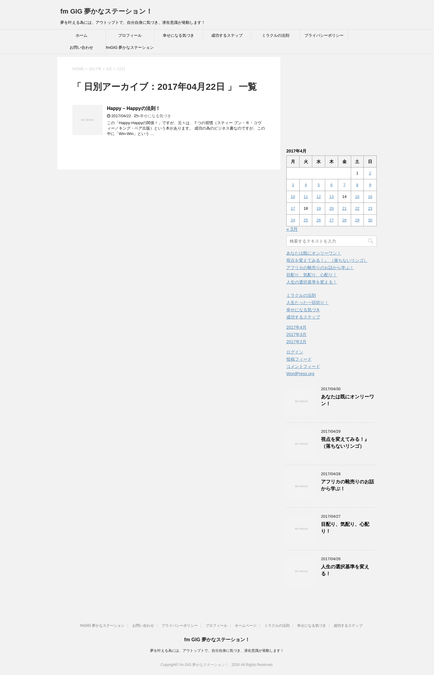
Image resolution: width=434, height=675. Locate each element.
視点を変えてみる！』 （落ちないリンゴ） (327, 260)
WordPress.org (300, 373)
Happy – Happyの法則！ (133, 108)
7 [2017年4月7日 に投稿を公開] (344, 185)
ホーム (81, 35)
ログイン (294, 352)
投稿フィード (299, 359)
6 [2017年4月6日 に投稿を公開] (331, 185)
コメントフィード (303, 366)
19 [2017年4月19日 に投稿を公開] (318, 208)
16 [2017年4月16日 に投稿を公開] (370, 196)
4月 (109, 69)
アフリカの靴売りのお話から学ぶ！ (320, 267)
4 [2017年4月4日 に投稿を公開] (306, 185)
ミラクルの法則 (275, 35)
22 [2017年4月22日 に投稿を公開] (357, 208)
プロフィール (130, 35)
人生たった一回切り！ (307, 302)
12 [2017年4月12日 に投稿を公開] (318, 196)
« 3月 (292, 229)
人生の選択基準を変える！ (311, 282)
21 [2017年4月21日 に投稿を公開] (344, 208)
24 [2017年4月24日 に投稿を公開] (293, 220)
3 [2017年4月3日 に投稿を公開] (293, 185)
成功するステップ (227, 35)
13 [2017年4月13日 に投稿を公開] (331, 196)
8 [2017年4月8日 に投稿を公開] (357, 185)
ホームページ (245, 625)
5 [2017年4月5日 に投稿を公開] (319, 185)
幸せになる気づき (178, 35)
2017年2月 (296, 341)
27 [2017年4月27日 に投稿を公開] (331, 220)
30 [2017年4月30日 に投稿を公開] (370, 220)
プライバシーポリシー (324, 35)
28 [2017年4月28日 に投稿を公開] (344, 220)
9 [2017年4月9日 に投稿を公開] (370, 185)
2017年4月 (296, 327)
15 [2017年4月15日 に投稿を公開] (357, 196)
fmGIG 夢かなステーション (130, 47)
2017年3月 (296, 334)
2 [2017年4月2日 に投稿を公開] (370, 173)
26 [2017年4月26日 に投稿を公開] (318, 220)
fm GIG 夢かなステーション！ (106, 11)
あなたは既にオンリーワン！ (313, 253)
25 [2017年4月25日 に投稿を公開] (305, 220)
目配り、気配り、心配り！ (311, 274)
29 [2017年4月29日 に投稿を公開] (357, 220)
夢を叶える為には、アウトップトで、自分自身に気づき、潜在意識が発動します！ (217, 650)
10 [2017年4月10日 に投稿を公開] (293, 196)
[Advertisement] (337, 99)
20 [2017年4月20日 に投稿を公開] (331, 208)
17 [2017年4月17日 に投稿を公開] (293, 208)
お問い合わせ (81, 47)
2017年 (95, 69)
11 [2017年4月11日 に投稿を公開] (305, 196)
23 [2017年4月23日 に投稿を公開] (370, 208)
